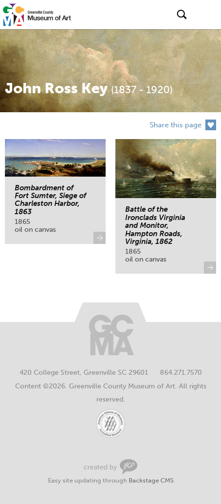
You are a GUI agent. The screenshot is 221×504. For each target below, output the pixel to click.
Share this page (175, 125)
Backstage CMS (151, 480)
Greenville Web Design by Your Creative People (110, 466)
